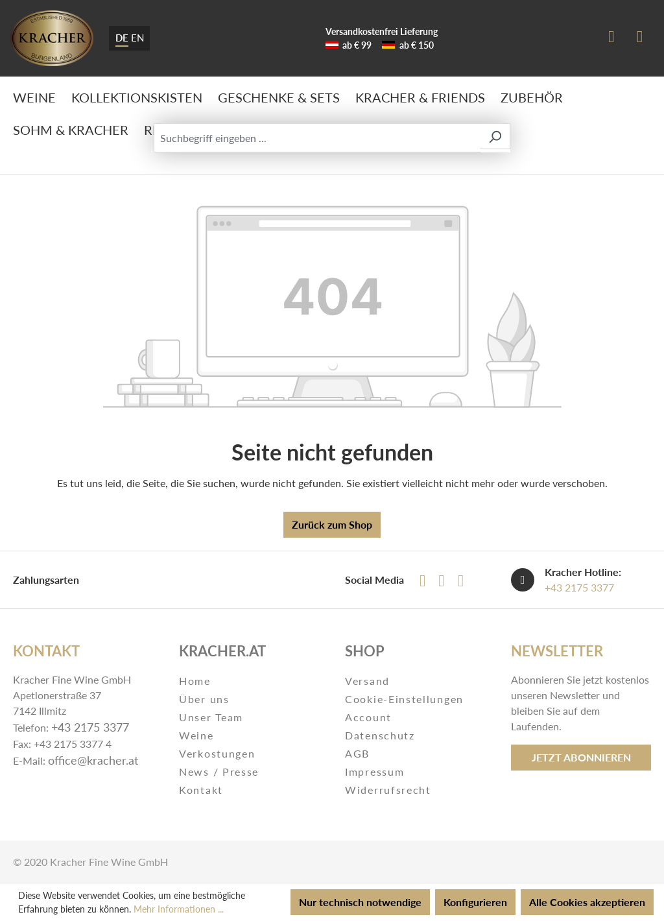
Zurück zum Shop (332, 524)
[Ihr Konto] (611, 38)
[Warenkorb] (640, 38)
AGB (357, 753)
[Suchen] (495, 136)
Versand (367, 681)
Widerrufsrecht (388, 789)
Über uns (204, 699)
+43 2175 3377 (579, 587)
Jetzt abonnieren (581, 757)
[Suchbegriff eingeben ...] (317, 137)
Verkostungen (217, 753)
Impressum (374, 771)
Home (195, 681)
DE (121, 36)
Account (368, 717)
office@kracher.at (93, 760)
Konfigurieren (475, 902)
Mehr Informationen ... (179, 909)
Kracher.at (222, 651)
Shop (365, 651)
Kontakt (201, 789)
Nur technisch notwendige (360, 902)
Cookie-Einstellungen (404, 699)
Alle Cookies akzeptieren (587, 902)
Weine (196, 735)
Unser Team (211, 717)
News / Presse (219, 771)
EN (137, 36)
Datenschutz (380, 735)
